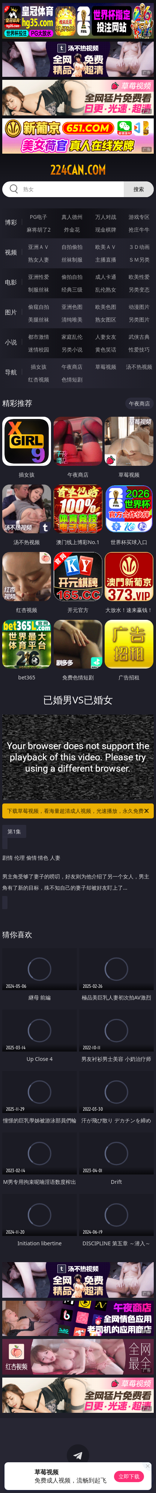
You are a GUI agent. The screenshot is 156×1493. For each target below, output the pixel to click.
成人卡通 (105, 276)
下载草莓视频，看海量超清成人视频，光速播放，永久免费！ (78, 810)
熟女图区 (105, 319)
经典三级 (72, 289)
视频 (11, 252)
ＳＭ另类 (139, 259)
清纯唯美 (72, 319)
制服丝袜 (38, 289)
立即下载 (129, 1476)
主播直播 (105, 259)
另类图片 (139, 319)
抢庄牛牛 (139, 229)
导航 (11, 372)
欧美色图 (105, 306)
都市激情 (38, 336)
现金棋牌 (105, 229)
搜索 (139, 189)
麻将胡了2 (39, 229)
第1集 (14, 831)
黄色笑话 (105, 349)
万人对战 (105, 216)
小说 (11, 342)
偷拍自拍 (72, 276)
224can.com (78, 170)
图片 (11, 312)
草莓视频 (105, 366)
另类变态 (139, 289)
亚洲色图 (72, 306)
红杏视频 (38, 379)
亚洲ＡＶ (38, 246)
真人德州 (72, 216)
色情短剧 (72, 379)
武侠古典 (139, 336)
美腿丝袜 (38, 319)
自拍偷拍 (72, 246)
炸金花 (72, 229)
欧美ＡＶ (105, 246)
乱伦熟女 (105, 289)
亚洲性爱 (38, 276)
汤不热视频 (139, 366)
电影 (11, 282)
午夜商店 (72, 366)
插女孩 (38, 366)
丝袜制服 (72, 259)
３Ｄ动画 (139, 246)
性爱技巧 (139, 349)
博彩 (11, 222)
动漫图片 (139, 306)
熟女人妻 (38, 259)
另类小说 (72, 349)
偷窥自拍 (38, 306)
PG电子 (39, 216)
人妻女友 (105, 336)
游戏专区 (139, 216)
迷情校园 (38, 349)
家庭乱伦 (72, 336)
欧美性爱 (139, 276)
